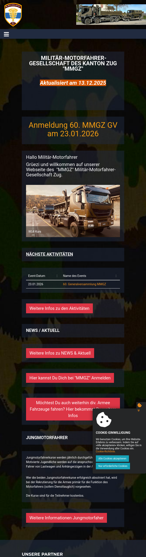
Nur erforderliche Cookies (112, 466)
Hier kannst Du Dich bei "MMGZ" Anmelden (70, 377)
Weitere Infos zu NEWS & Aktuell (60, 353)
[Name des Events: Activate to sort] (90, 276)
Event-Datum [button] (36, 276)
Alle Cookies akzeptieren (112, 458)
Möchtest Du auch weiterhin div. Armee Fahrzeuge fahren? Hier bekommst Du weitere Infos (73, 409)
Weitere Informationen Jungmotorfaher (66, 517)
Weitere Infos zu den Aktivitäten (59, 308)
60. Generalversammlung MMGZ (84, 284)
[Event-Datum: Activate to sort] (43, 276)
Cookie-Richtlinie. (105, 451)
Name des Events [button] (74, 276)
